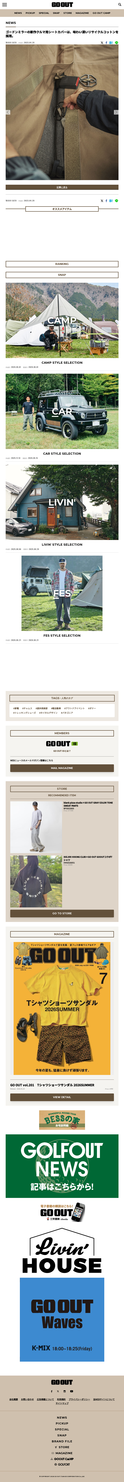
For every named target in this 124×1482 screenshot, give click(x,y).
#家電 (16, 708)
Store (67, 12)
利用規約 (61, 1399)
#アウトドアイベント (74, 708)
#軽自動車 (56, 708)
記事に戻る (62, 187)
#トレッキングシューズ (24, 712)
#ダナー (92, 708)
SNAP (56, 12)
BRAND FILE (62, 1441)
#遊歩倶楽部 (42, 708)
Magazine (82, 12)
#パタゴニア (67, 712)
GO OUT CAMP (101, 12)
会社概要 (13, 1399)
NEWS (62, 1417)
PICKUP (30, 12)
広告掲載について (45, 1399)
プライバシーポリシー (79, 1399)
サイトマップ (62, 1403)
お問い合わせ (27, 1399)
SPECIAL (44, 12)
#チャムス (27, 708)
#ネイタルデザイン (48, 712)
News (18, 12)
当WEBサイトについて (104, 1399)
